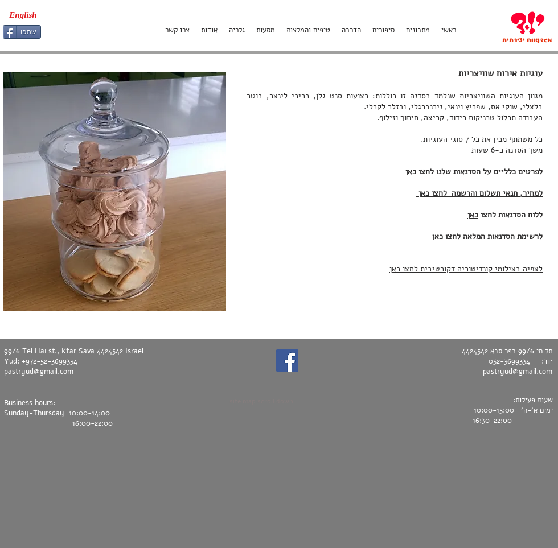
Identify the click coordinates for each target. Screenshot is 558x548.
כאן (472, 214)
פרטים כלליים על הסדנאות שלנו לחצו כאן (472, 171)
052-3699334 (509, 361)
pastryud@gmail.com (38, 371)
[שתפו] (22, 32)
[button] (114, 191)
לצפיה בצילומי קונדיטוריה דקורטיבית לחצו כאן (466, 268)
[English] (23, 14)
